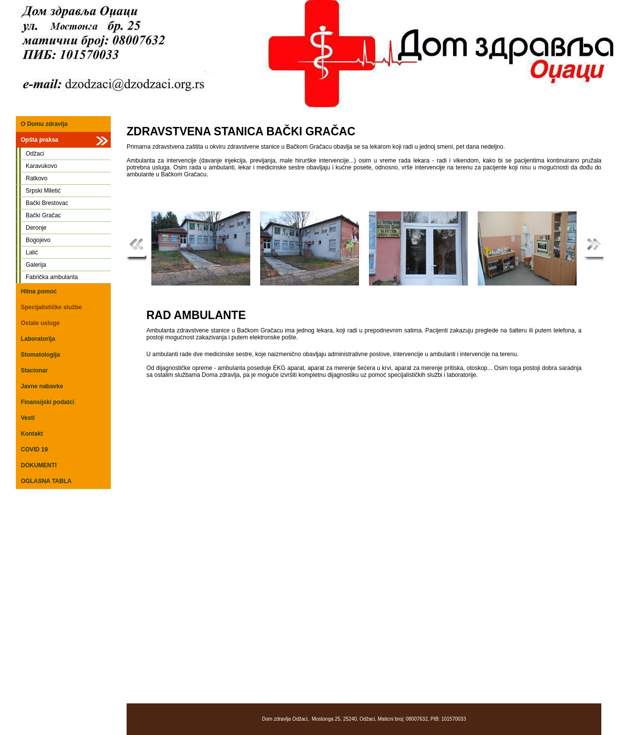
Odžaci (35, 153)
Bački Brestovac (47, 203)
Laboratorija (38, 338)
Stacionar (34, 370)
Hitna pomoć (39, 291)
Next (593, 246)
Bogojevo (38, 240)
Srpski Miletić (43, 190)
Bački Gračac (43, 215)
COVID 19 (34, 449)
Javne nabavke (42, 386)
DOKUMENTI (39, 465)
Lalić (32, 252)
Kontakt (32, 433)
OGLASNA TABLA (46, 481)
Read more (487, 246)
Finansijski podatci (47, 402)
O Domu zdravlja (44, 124)
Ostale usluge (40, 323)
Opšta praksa (39, 139)
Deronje (36, 227)
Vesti (28, 417)
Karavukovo (41, 166)
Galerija (36, 264)
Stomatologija (40, 354)
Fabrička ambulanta (52, 277)
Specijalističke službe (51, 307)
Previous (136, 246)
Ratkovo (36, 178)
